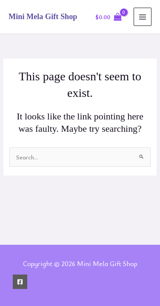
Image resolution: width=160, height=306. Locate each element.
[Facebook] (20, 282)
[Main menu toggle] (142, 17)
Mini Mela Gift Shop (43, 16)
